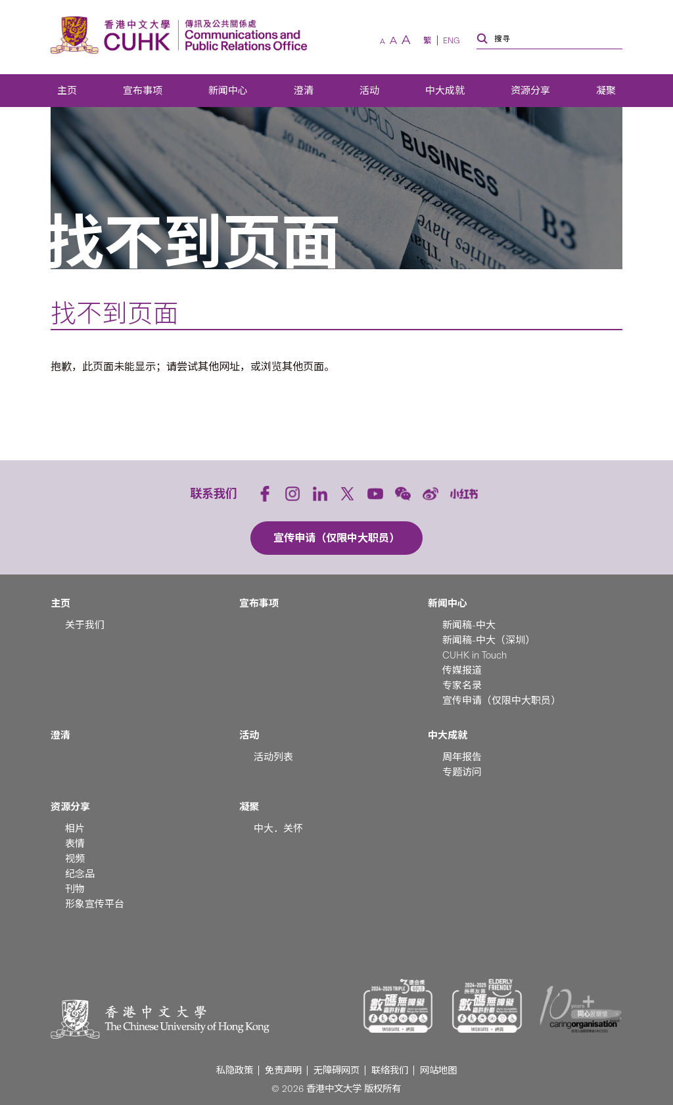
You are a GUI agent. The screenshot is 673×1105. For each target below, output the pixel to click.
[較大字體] (406, 40)
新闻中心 (228, 91)
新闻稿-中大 (469, 625)
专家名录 (462, 685)
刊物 (75, 889)
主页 (67, 91)
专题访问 (462, 772)
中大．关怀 (278, 828)
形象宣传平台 (94, 904)
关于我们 (84, 625)
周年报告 (462, 757)
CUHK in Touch (474, 655)
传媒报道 (462, 670)
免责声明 (283, 1070)
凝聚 (606, 91)
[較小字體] (382, 42)
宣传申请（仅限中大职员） (501, 700)
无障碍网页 (336, 1070)
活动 (369, 91)
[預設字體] (393, 41)
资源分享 (530, 91)
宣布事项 (142, 91)
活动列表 (273, 757)
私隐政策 (234, 1070)
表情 (75, 844)
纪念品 (80, 874)
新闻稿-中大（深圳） (488, 640)
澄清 (303, 91)
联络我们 (389, 1070)
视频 (75, 859)
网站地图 (438, 1070)
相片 (75, 828)
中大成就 (445, 91)
